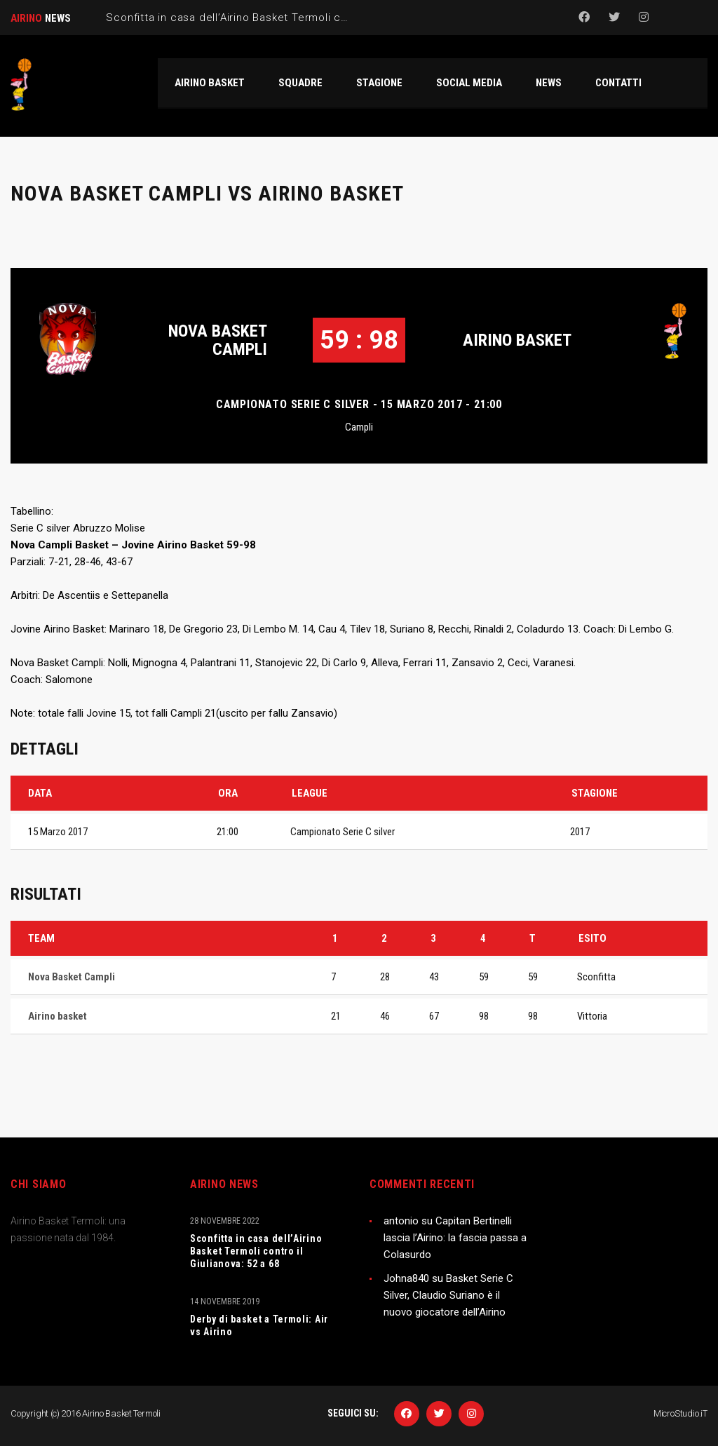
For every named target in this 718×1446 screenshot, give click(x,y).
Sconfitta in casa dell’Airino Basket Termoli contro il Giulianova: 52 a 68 (256, 1251)
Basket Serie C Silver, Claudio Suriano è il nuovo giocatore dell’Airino (448, 1295)
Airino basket (517, 340)
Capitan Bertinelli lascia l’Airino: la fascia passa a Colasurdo (455, 1238)
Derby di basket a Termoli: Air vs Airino (259, 1325)
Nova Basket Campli (217, 340)
